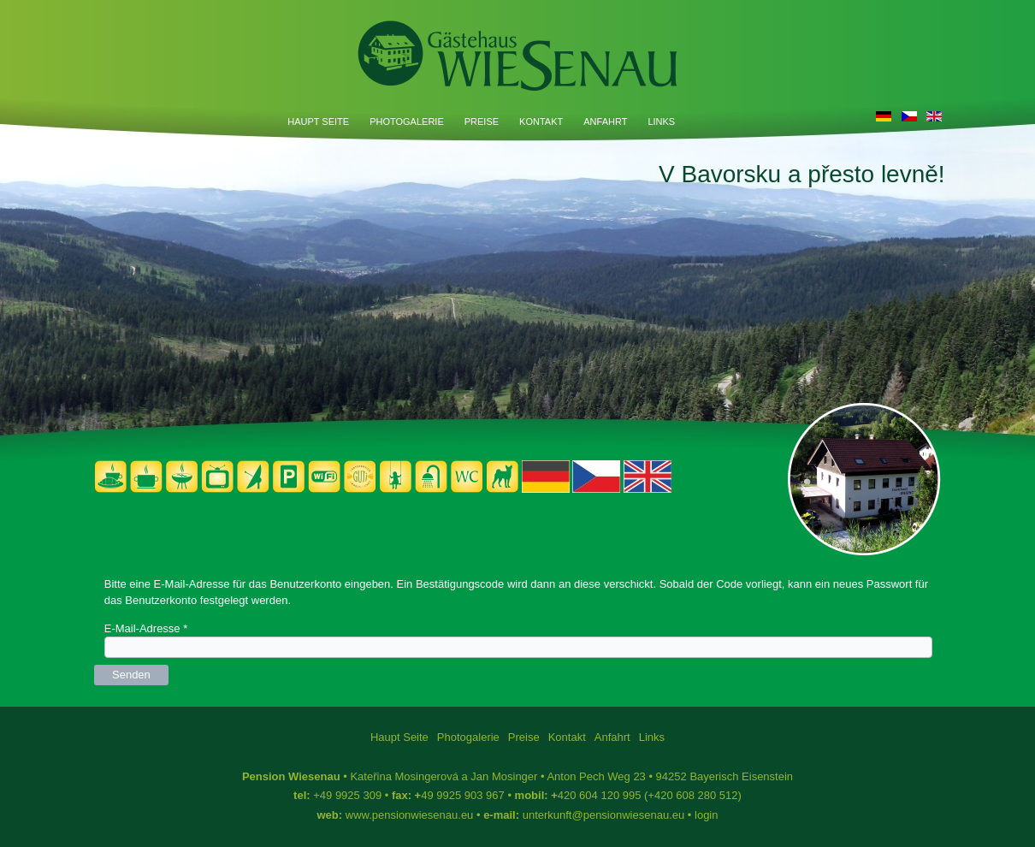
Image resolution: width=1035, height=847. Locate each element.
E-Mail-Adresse (146, 628)
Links (661, 121)
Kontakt (541, 121)
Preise (481, 121)
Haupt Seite (318, 121)
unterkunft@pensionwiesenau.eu (604, 814)
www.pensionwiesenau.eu (410, 814)
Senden (131, 674)
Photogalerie (407, 121)
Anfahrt (605, 121)
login (706, 814)
